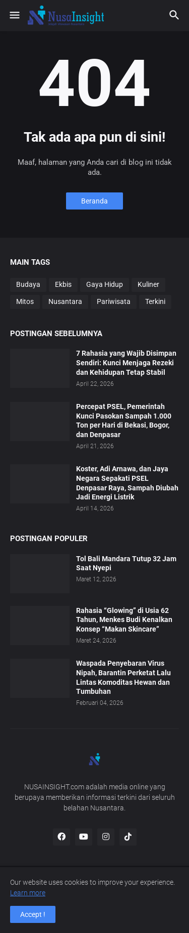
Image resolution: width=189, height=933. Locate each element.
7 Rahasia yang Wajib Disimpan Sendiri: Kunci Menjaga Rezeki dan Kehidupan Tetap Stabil (126, 362)
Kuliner (148, 284)
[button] (14, 15)
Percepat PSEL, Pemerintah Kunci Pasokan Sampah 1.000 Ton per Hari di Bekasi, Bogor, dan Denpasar (123, 420)
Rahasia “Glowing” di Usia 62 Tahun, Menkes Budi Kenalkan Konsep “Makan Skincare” (124, 620)
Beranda (94, 201)
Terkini (155, 301)
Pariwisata (114, 301)
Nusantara (65, 301)
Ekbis (63, 284)
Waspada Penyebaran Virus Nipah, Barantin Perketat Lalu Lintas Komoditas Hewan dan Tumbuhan (123, 677)
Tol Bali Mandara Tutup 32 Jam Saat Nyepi (126, 563)
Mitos (25, 301)
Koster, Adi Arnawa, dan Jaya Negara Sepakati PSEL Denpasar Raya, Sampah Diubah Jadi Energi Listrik (127, 483)
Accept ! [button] (32, 914)
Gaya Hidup (104, 284)
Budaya (28, 284)
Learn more (27, 893)
